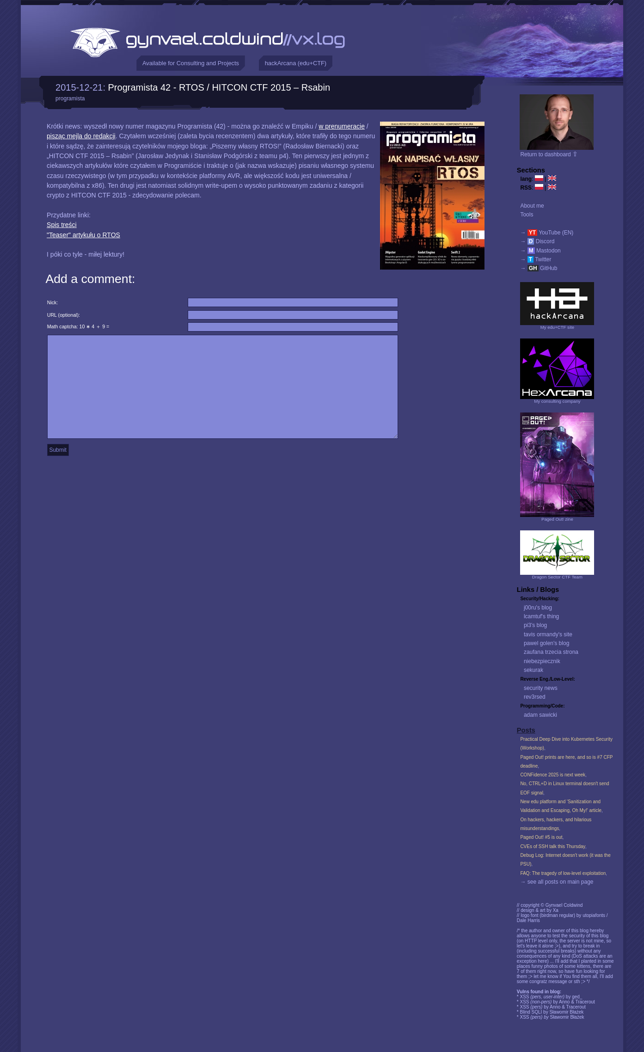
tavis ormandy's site (548, 634)
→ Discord (537, 241)
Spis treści (62, 224)
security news (541, 688)
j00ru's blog (538, 607)
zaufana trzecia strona (551, 652)
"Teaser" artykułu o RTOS (83, 235)
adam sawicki (540, 715)
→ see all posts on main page (556, 882)
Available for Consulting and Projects (190, 63)
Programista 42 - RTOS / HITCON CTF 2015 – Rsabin (219, 87)
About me (532, 206)
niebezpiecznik (542, 661)
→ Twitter (535, 259)
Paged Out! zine (557, 519)
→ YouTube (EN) (546, 232)
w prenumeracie (342, 126)
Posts (526, 730)
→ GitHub (538, 268)
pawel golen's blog (546, 643)
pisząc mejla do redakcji (81, 136)
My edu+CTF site (557, 327)
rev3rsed (535, 697)
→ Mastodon (540, 250)
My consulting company (557, 401)
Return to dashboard (549, 154)
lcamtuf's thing (541, 616)
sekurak (533, 670)
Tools (526, 214)
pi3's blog (535, 625)
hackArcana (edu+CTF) (295, 63)
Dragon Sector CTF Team (557, 576)
